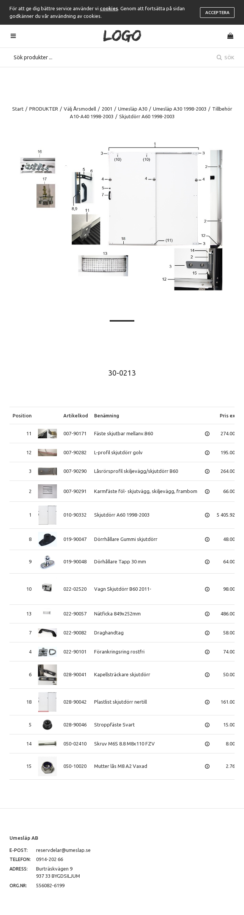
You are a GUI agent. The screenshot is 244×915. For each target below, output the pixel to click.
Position (22, 415)
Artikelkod (75, 415)
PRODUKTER (43, 108)
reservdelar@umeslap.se (63, 850)
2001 (107, 108)
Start (18, 108)
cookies (109, 8)
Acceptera (217, 12)
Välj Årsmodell (80, 108)
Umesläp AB (23, 837)
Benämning (106, 415)
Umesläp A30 (132, 108)
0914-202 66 (49, 859)
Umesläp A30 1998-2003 (179, 108)
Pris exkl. (230, 415)
